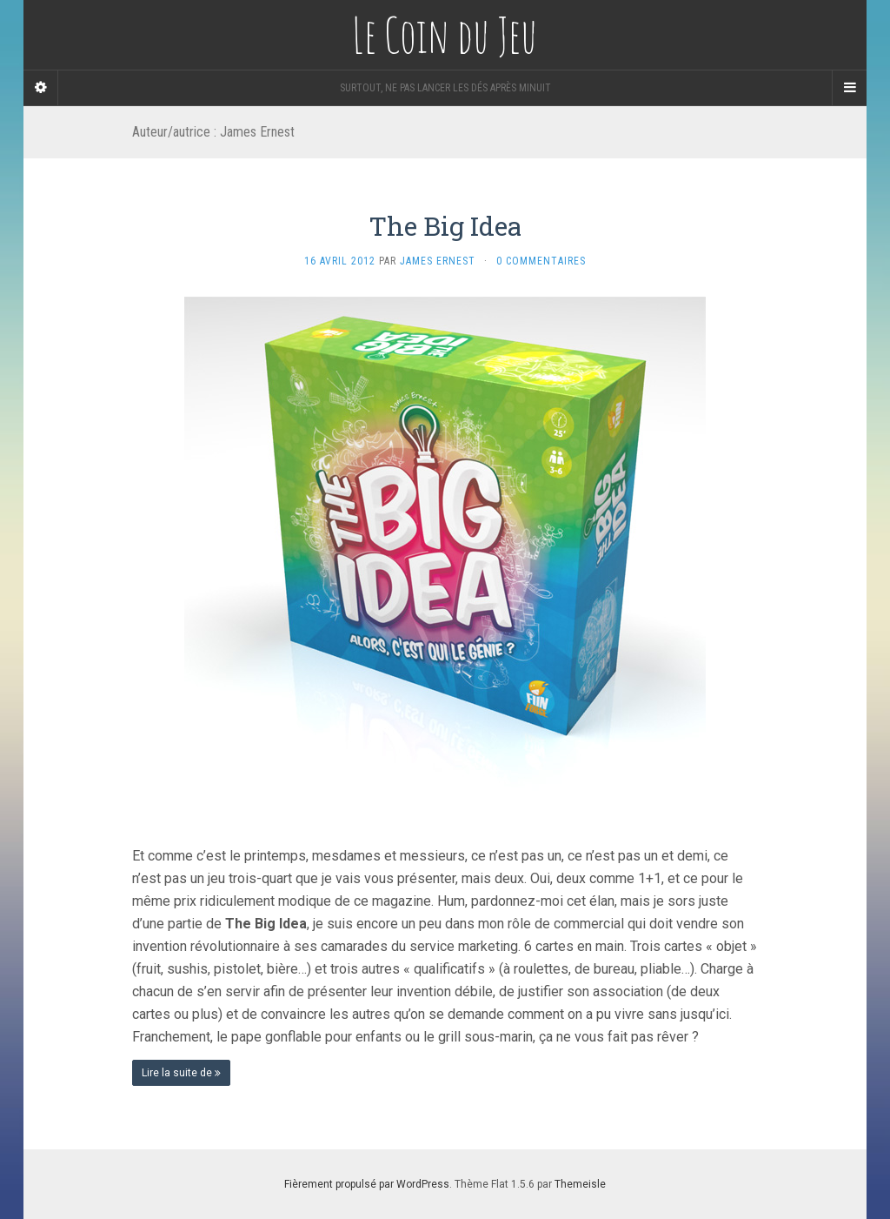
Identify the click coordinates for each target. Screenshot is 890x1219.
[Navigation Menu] (849, 87)
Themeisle (580, 1184)
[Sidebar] (40, 87)
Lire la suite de (181, 1073)
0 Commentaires (541, 261)
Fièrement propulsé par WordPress (366, 1184)
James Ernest (437, 261)
